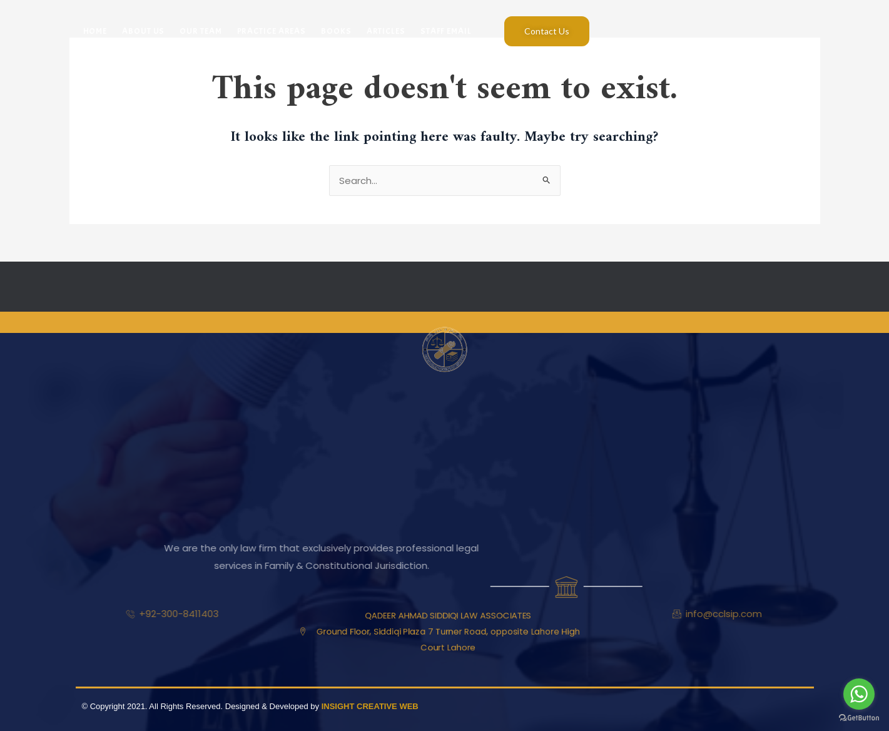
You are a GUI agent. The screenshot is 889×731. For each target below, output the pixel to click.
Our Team (200, 31)
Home (95, 31)
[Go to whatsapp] (859, 694)
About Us (143, 31)
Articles (386, 31)
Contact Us (546, 31)
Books (336, 31)
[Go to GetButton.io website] (859, 718)
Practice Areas (272, 31)
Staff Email (446, 31)
